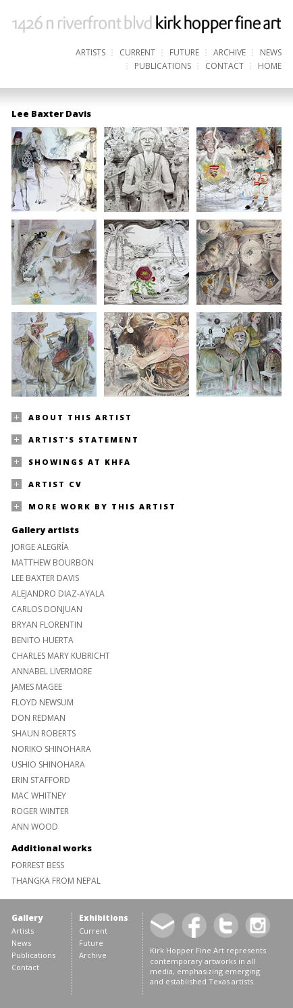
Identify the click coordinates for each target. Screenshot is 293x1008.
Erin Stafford (40, 780)
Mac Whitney (38, 795)
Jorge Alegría (40, 547)
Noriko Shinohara (51, 749)
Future (184, 52)
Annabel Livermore (51, 671)
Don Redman (38, 718)
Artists (90, 52)
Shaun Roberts (43, 733)
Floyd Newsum (42, 702)
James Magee (36, 686)
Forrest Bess (37, 865)
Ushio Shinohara (48, 764)
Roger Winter (40, 811)
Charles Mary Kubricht (60, 655)
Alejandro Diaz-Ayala (58, 593)
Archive (229, 52)
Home (270, 66)
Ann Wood (34, 826)
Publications (162, 66)
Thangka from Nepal (56, 880)
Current (137, 52)
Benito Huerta (42, 640)
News (271, 52)
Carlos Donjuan (46, 609)
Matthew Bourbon (52, 562)
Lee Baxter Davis (45, 578)
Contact (224, 66)
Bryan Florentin (46, 624)
